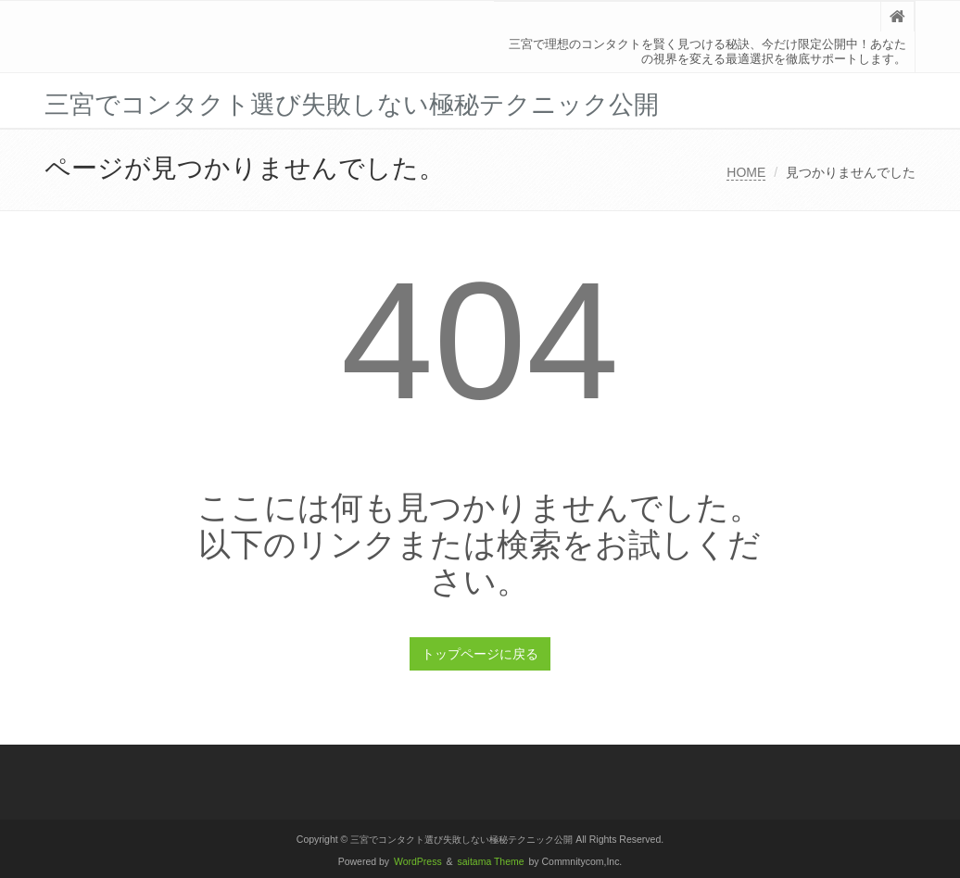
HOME (745, 172)
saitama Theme (491, 862)
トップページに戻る (480, 653)
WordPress (418, 862)
